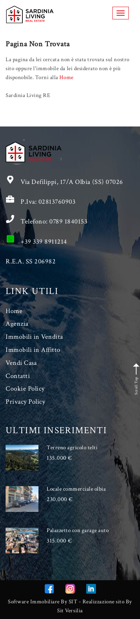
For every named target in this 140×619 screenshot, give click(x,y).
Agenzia (17, 323)
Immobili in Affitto (33, 350)
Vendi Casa (21, 363)
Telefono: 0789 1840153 (54, 221)
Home (66, 77)
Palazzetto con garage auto (78, 530)
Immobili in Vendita (34, 336)
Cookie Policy (25, 388)
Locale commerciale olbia (76, 489)
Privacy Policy (25, 401)
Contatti (18, 376)
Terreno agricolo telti (72, 447)
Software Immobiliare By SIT (42, 601)
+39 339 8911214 (44, 241)
